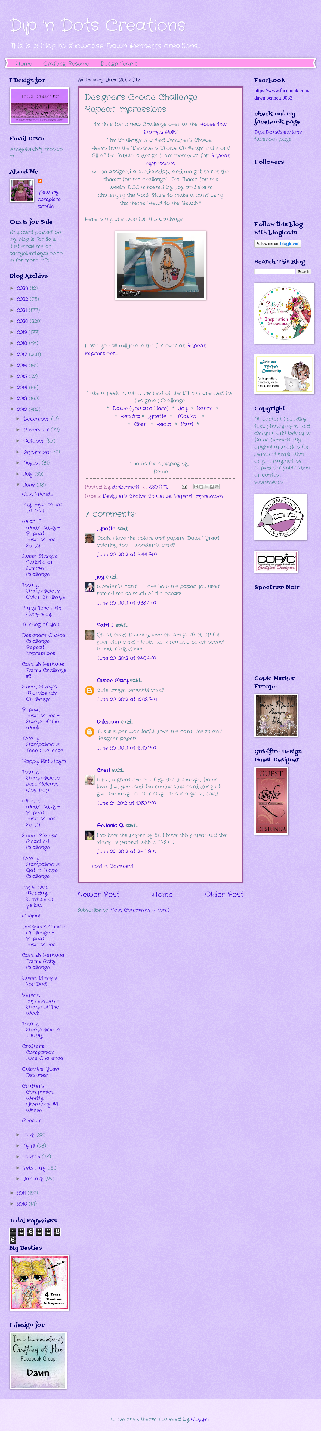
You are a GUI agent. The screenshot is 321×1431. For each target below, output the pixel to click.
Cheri (142, 424)
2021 (23, 310)
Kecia (164, 424)
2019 (23, 332)
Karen (204, 408)
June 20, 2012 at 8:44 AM (127, 554)
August (32, 462)
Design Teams (118, 64)
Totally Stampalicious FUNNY (41, 1029)
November (37, 429)
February (35, 1168)
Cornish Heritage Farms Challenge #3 (44, 670)
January (34, 1178)
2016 (23, 365)
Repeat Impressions (198, 496)
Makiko (187, 416)
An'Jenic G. (110, 825)
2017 (23, 354)
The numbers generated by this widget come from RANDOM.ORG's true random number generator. (276, 637)
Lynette (157, 416)
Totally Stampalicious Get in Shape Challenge (41, 867)
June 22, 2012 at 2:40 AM (126, 851)
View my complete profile (49, 199)
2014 (23, 387)
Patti (188, 424)
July (29, 474)
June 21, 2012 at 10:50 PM (126, 803)
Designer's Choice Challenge (137, 496)
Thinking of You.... (41, 624)
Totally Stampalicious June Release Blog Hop (41, 780)
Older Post (224, 895)
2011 (22, 1193)
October (34, 440)
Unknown (108, 721)
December (37, 418)
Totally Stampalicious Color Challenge (44, 591)
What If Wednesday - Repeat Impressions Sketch (41, 533)
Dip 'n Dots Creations (98, 26)
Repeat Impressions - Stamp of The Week (41, 718)
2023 (23, 288)
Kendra (131, 416)
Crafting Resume (66, 64)
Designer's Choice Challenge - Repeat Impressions (43, 644)
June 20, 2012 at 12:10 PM (126, 748)
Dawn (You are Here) (140, 408)
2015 (23, 376)
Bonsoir (31, 1120)
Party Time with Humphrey (41, 610)
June (30, 485)
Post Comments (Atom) (140, 910)
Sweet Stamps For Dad (39, 981)
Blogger (200, 1419)
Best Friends (37, 493)
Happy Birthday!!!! (44, 761)
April (30, 1145)
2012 (23, 409)
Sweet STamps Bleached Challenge (39, 841)
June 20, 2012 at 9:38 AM (126, 603)
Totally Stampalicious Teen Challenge (42, 744)
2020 (23, 321)
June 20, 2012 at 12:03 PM (127, 699)
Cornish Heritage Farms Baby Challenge (43, 961)
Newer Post (98, 895)
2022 (23, 299)
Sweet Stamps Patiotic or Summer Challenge (39, 565)
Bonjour (31, 915)
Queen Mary (112, 680)
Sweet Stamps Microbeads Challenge (39, 692)
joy (100, 576)
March (32, 1156)
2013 (23, 398)
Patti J (105, 625)
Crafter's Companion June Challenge (42, 1052)
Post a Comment (112, 866)
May (29, 1134)
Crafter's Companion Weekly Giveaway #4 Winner (40, 1098)
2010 (23, 1203)
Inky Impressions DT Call (42, 507)
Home (24, 64)
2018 (23, 343)
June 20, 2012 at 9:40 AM (126, 658)
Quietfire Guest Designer (41, 1072)
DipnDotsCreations (278, 132)
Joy (182, 408)
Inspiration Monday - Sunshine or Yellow (38, 895)
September (37, 452)
